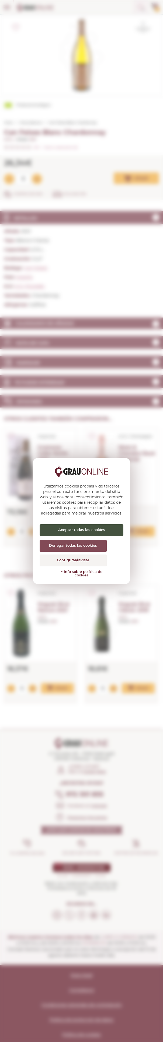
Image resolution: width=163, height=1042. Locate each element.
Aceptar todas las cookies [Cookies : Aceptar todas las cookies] (81, 530)
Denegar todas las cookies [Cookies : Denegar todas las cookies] (73, 545)
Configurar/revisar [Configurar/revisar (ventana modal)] (73, 560)
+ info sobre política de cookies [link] (81, 573)
